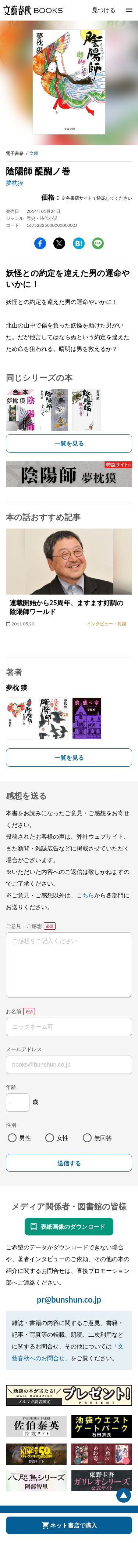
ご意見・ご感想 (24, 926)
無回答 (103, 1137)
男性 (25, 1137)
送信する (69, 1163)
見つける (104, 9)
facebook (40, 243)
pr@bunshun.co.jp (69, 1299)
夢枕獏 (15, 182)
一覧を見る (69, 443)
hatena (79, 243)
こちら (85, 895)
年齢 (11, 1087)
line (98, 243)
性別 (11, 1125)
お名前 (13, 1011)
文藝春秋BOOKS (33, 10)
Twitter (59, 243)
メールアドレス (24, 1049)
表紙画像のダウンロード (72, 1226)
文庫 (33, 153)
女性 (62, 1137)
